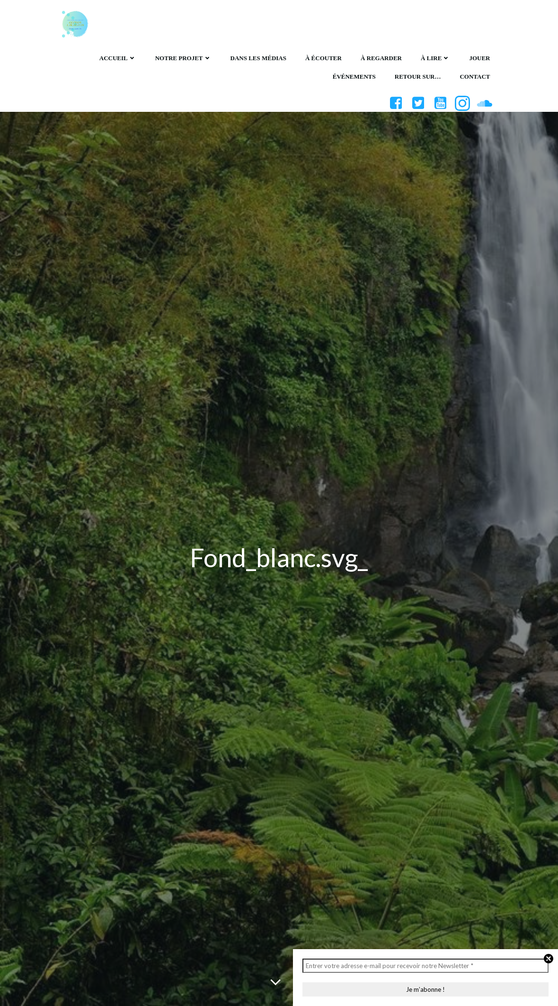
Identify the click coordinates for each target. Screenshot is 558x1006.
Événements (353, 75)
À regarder (380, 56)
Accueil (117, 56)
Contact (474, 75)
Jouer (479, 56)
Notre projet (183, 56)
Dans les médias (258, 56)
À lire (435, 56)
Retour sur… (417, 75)
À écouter (323, 56)
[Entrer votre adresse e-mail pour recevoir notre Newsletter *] (425, 966)
